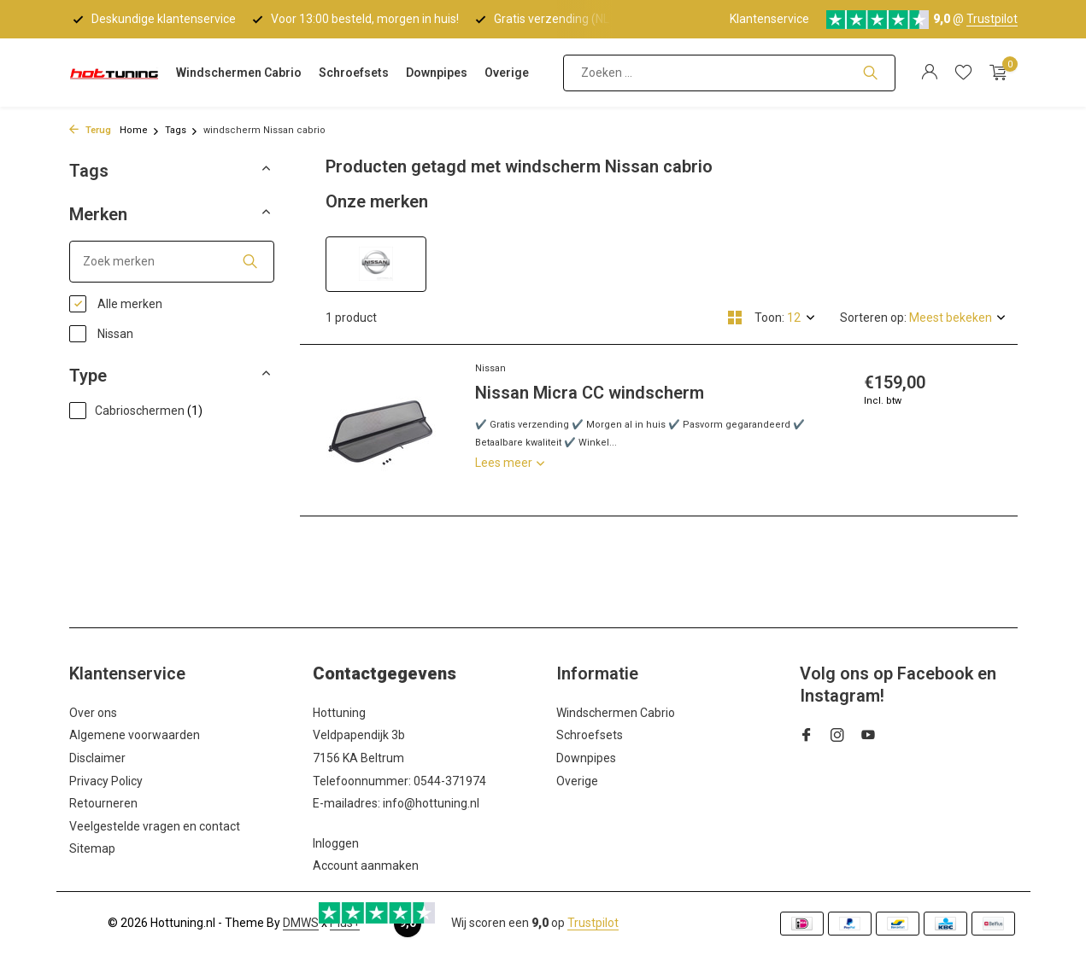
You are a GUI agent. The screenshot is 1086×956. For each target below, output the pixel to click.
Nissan (101, 333)
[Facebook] (806, 736)
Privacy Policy (106, 781)
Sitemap (92, 848)
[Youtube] (868, 736)
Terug (90, 130)
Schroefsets (354, 72)
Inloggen (336, 843)
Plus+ (345, 923)
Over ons (93, 713)
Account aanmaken (366, 865)
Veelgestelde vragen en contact (154, 826)
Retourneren (103, 803)
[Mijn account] (929, 72)
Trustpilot (992, 19)
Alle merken (115, 303)
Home (140, 130)
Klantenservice (769, 19)
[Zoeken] (729, 73)
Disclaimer (97, 758)
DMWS (301, 923)
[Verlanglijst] (963, 72)
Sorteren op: (873, 317)
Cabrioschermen (136, 410)
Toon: (769, 317)
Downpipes (436, 72)
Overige (506, 72)
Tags (181, 130)
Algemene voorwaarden (134, 735)
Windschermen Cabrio (239, 72)
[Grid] (735, 317)
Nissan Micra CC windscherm (589, 392)
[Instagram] (837, 736)
